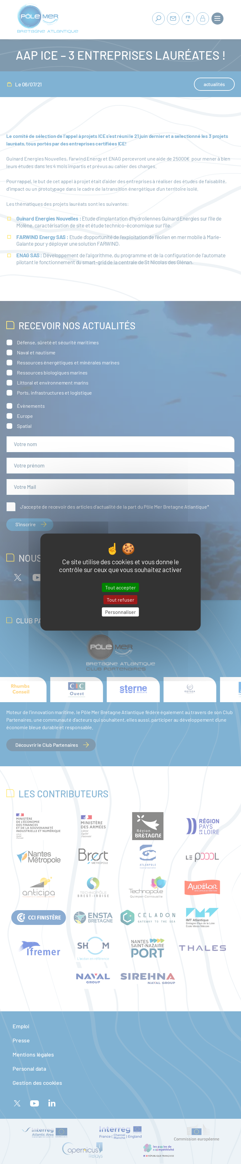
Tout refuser (120, 600)
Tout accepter (120, 587)
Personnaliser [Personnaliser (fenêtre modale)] (120, 612)
